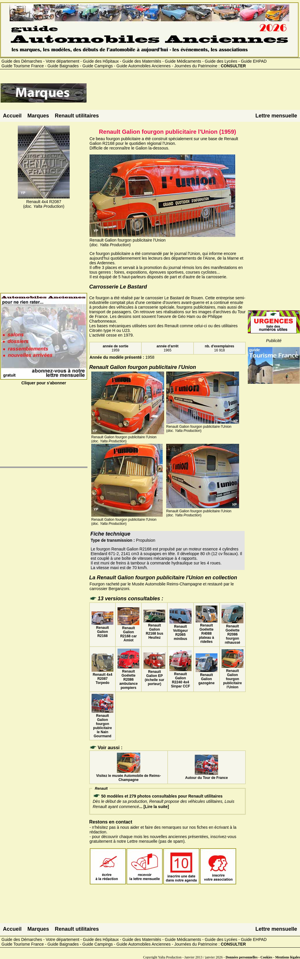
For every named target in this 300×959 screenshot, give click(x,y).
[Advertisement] (193, 95)
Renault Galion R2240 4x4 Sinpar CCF (180, 678)
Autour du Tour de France (206, 776)
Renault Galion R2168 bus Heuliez (154, 629)
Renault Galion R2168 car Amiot (128, 632)
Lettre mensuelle (276, 116)
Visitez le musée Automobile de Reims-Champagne (128, 776)
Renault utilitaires (77, 116)
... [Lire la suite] (154, 806)
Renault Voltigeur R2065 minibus (180, 630)
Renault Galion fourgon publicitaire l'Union (232, 677)
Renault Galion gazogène (206, 677)
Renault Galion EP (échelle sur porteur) (154, 676)
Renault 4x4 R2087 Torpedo (102, 676)
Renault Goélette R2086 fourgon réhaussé (232, 632)
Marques (38, 116)
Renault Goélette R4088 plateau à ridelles (206, 631)
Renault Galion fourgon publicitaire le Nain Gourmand (102, 724)
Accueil (12, 116)
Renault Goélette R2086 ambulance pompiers (128, 677)
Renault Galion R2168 (102, 630)
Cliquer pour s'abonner (43, 380)
